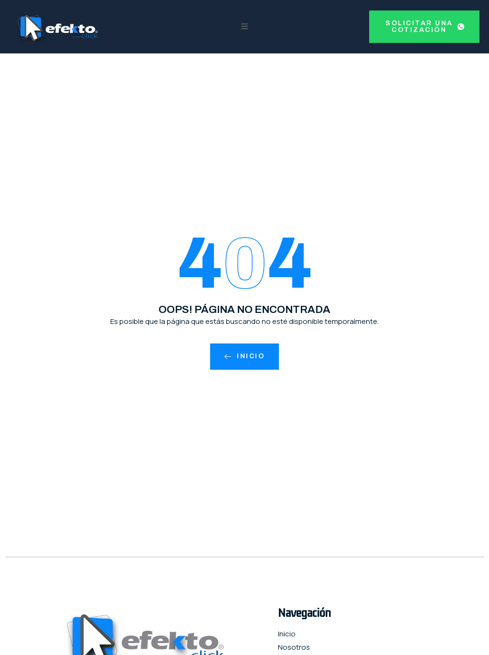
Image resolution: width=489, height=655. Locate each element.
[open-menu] (244, 27)
